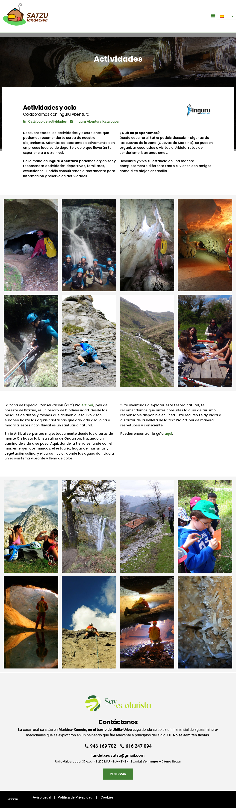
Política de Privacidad (74, 797)
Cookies (107, 797)
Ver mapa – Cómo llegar (162, 761)
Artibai (87, 405)
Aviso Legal (40, 797)
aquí (168, 433)
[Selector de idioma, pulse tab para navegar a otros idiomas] (226, 16)
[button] (213, 16)
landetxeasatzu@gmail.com (118, 755)
